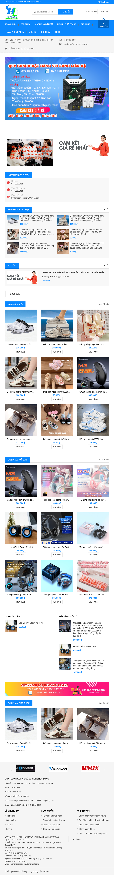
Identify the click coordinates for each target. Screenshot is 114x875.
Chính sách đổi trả (87, 829)
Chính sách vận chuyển (89, 824)
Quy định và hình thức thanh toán (94, 820)
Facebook (14, 293)
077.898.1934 (17, 184)
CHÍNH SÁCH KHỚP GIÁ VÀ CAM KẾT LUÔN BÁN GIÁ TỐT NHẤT (73, 272)
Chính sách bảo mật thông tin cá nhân (96, 833)
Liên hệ (9, 829)
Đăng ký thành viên (51, 829)
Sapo (47, 871)
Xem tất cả (104, 304)
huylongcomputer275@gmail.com (25, 198)
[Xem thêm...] (47, 281)
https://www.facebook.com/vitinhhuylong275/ (34, 800)
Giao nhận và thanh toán (54, 820)
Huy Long (76, 839)
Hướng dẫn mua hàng (52, 816)
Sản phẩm (11, 820)
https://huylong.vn (21, 796)
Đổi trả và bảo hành (51, 824)
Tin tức (9, 824)
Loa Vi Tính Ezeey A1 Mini (21, 547)
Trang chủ (11, 816)
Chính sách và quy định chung (92, 816)
